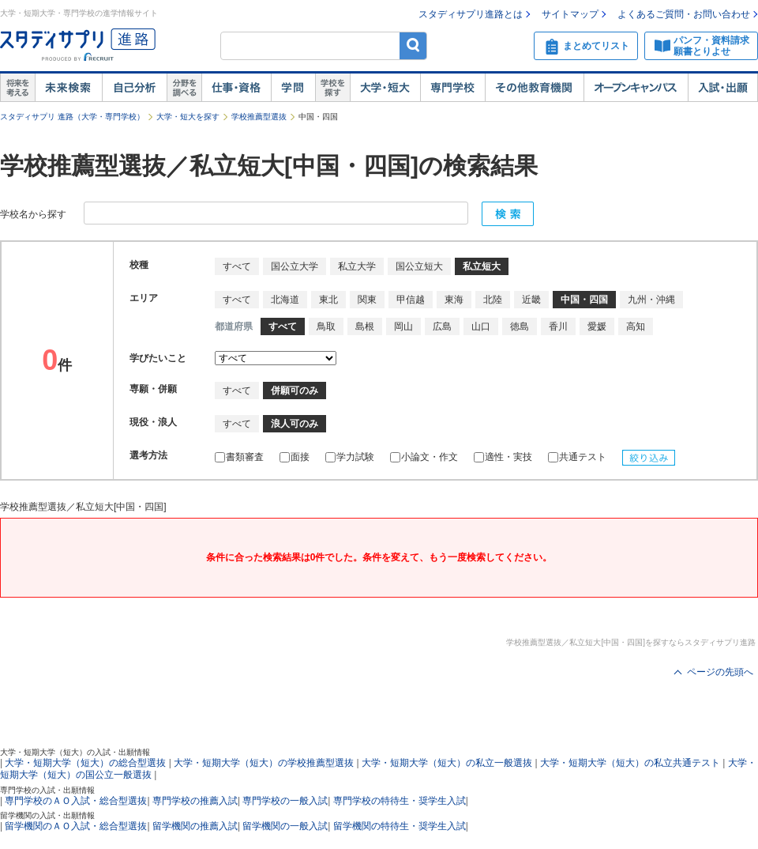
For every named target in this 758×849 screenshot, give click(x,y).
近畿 (531, 299)
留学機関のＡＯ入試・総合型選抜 (76, 826)
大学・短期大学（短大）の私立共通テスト (630, 762)
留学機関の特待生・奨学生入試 (399, 826)
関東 (367, 299)
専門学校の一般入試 (285, 800)
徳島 (519, 326)
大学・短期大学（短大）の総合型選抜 (85, 762)
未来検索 (68, 88)
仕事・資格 (236, 88)
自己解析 (134, 88)
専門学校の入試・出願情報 (47, 790)
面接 (295, 456)
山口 (480, 326)
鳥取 (326, 326)
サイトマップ (570, 14)
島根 (364, 326)
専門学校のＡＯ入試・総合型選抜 (76, 800)
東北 (328, 299)
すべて (237, 266)
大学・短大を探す (188, 116)
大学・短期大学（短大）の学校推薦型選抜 (264, 762)
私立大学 (357, 266)
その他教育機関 (534, 88)
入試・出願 (723, 88)
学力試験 (349, 456)
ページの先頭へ (720, 671)
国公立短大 (419, 266)
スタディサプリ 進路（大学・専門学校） (72, 116)
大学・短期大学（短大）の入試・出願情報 (75, 752)
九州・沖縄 (651, 299)
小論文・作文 (424, 456)
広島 (442, 326)
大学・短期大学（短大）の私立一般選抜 (447, 762)
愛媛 (596, 326)
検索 (413, 45)
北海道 (285, 299)
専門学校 (452, 88)
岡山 (403, 326)
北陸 (492, 299)
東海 (454, 299)
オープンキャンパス (636, 88)
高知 (635, 326)
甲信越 (410, 299)
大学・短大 (385, 88)
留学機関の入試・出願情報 (47, 815)
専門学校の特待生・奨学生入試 (399, 800)
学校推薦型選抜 (259, 116)
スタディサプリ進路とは (470, 14)
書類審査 (239, 456)
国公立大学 (294, 266)
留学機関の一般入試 (285, 826)
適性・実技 (503, 456)
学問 (293, 88)
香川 (558, 326)
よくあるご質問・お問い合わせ (683, 14)
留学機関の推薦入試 (195, 826)
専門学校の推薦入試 (195, 800)
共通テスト (577, 456)
